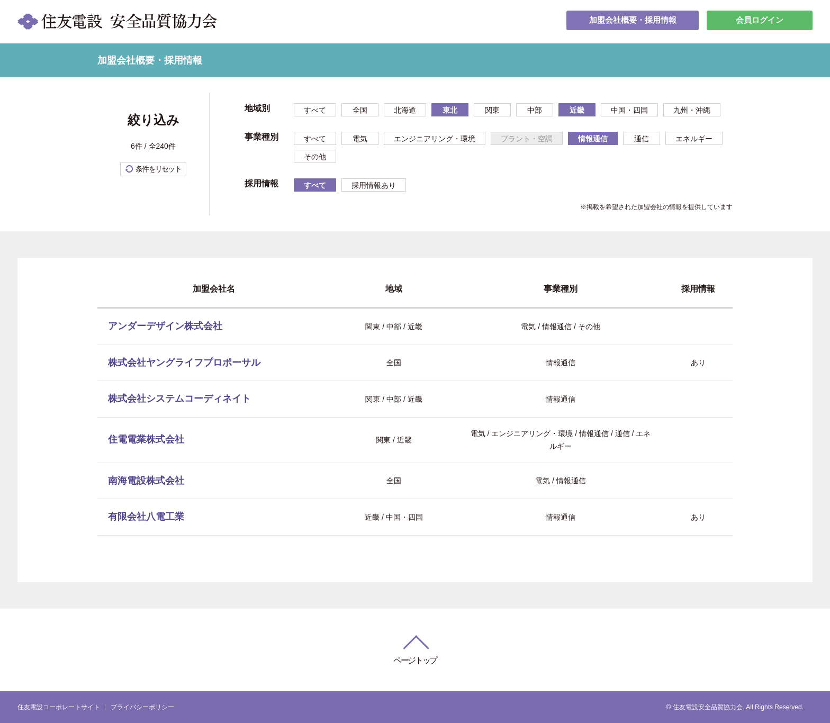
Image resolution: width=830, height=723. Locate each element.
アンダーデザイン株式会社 (165, 326)
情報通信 (593, 138)
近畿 (577, 110)
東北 (450, 110)
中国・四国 (629, 110)
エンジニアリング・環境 (434, 138)
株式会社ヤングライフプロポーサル (184, 362)
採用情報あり (373, 185)
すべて (315, 110)
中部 (534, 110)
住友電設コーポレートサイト (58, 707)
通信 (641, 138)
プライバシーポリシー (142, 707)
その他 (315, 156)
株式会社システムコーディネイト (179, 398)
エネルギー (693, 138)
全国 (360, 110)
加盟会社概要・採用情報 (632, 21)
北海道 (405, 110)
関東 (492, 110)
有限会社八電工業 (146, 516)
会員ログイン (759, 21)
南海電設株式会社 (146, 480)
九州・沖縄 (691, 110)
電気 (360, 138)
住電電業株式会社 (146, 439)
